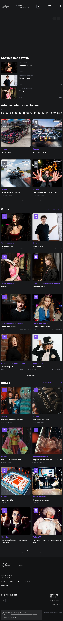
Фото (5, 209)
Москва (4, 149)
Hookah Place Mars (40, 456)
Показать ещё (31, 375)
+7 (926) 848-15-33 (23, 7)
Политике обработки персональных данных (24, 614)
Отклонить (15, 617)
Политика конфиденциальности (53, 612)
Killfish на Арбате (39, 323)
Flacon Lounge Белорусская (13, 363)
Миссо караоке (7, 243)
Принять (6, 617)
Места (19, 581)
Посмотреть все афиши (31, 202)
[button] (54, 18)
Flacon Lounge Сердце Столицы (46, 283)
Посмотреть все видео (52, 383)
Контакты (4, 585)
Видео (5, 383)
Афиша (27, 581)
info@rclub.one (55, 601)
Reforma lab (37, 243)
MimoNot (5, 416)
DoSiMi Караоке (39, 497)
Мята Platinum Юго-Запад (12, 323)
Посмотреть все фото (52, 209)
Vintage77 (36, 537)
